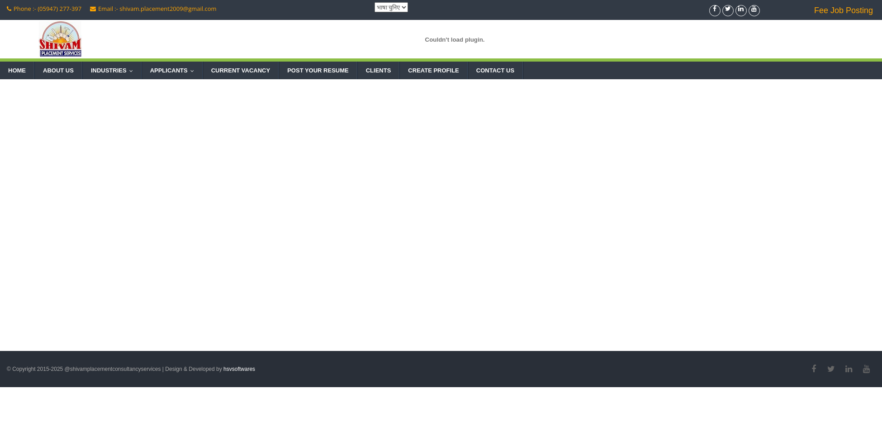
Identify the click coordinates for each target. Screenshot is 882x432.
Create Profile (433, 70)
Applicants (174, 70)
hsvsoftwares (239, 369)
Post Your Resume (318, 70)
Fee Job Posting (843, 10)
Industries (114, 70)
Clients (378, 70)
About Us (58, 70)
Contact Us (495, 70)
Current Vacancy (240, 70)
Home (17, 70)
